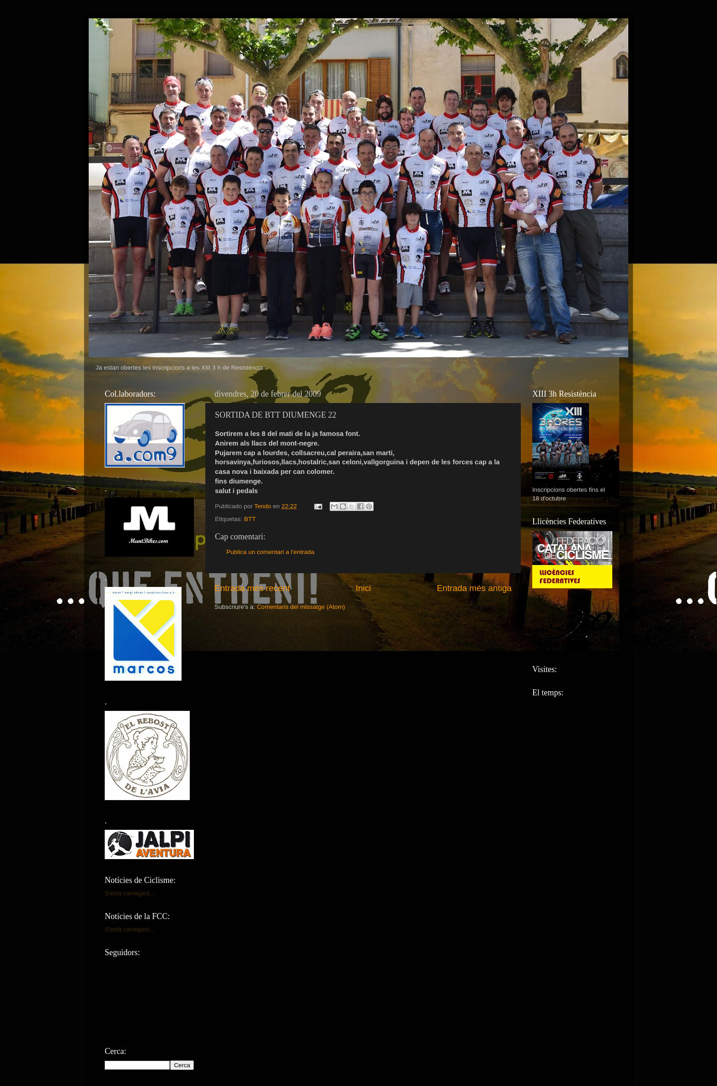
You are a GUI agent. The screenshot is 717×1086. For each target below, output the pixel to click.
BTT (250, 519)
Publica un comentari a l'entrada (270, 551)
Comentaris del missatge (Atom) (301, 606)
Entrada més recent (252, 588)
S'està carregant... (130, 893)
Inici (363, 588)
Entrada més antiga (474, 588)
